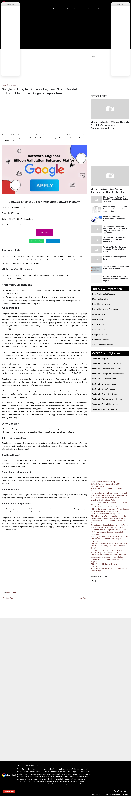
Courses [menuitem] (40, 9)
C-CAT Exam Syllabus (106, 352)
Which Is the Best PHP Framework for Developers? (110, 508)
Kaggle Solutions (99, 333)
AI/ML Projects (98, 328)
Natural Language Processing (105, 307)
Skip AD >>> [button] (10, 791)
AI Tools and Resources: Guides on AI (105, 496)
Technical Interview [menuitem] (72, 9)
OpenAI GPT (97, 318)
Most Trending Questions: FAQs (103, 498)
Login (99, 569)
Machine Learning (100, 297)
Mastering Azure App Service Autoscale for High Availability (106, 189)
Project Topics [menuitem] (103, 9)
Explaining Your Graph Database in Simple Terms (109, 524)
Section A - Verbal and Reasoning (106, 367)
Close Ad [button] (10, 4)
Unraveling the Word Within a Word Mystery (107, 549)
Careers (115, 567)
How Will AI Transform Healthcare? (104, 505)
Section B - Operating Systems (105, 392)
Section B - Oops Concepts (104, 387)
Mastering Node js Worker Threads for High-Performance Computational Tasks (110, 125)
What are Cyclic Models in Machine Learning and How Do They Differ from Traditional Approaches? (115, 228)
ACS (119, 567)
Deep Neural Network (102, 302)
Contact (94, 569)
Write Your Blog (119, 791)
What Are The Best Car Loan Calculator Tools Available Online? (114, 248)
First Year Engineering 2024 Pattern (104, 551)
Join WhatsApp (36, 241)
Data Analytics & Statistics (103, 292)
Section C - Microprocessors (104, 407)
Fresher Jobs (11, 85)
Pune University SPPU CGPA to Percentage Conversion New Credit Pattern (115, 207)
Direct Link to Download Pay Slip (103, 480)
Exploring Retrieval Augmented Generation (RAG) (109, 535)
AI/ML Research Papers (102, 343)
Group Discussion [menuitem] (54, 9)
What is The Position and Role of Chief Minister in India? (116, 266)
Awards (124, 567)
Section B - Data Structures (104, 382)
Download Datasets (101, 338)
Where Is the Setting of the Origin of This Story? (109, 542)
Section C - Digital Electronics (105, 402)
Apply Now (45, 233)
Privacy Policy (96, 793)
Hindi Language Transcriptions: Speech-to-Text (108, 528)
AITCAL (93, 579)
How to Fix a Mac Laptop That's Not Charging (108, 526)
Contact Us (84, 793)
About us (73, 793)
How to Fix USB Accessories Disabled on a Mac (108, 553)
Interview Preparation (107, 287)
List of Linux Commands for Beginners (105, 512)
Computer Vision (99, 312)
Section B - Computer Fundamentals (108, 372)
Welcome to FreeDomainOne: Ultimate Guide (108, 517)
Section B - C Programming (104, 377)
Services (104, 567)
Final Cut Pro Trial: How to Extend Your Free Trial (109, 494)
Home (4, 85)
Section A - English (100, 357)
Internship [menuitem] (29, 9)
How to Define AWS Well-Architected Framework (109, 492)
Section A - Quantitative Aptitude (106, 362)
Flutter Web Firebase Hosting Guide (104, 510)
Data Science (98, 323)
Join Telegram (53, 241)
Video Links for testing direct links (114, 256)
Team (109, 567)
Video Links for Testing (99, 485)
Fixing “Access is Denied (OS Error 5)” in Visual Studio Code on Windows (116, 198)
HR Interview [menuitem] (89, 9)
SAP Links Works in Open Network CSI (105, 482)
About (98, 567)
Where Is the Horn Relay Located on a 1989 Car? (109, 514)
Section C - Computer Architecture (107, 397)
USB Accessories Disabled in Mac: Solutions (107, 556)
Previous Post (8, 598)
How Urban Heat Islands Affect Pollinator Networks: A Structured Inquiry (116, 277)
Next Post (82, 598)
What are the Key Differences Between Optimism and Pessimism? (114, 238)
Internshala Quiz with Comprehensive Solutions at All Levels (115, 217)
